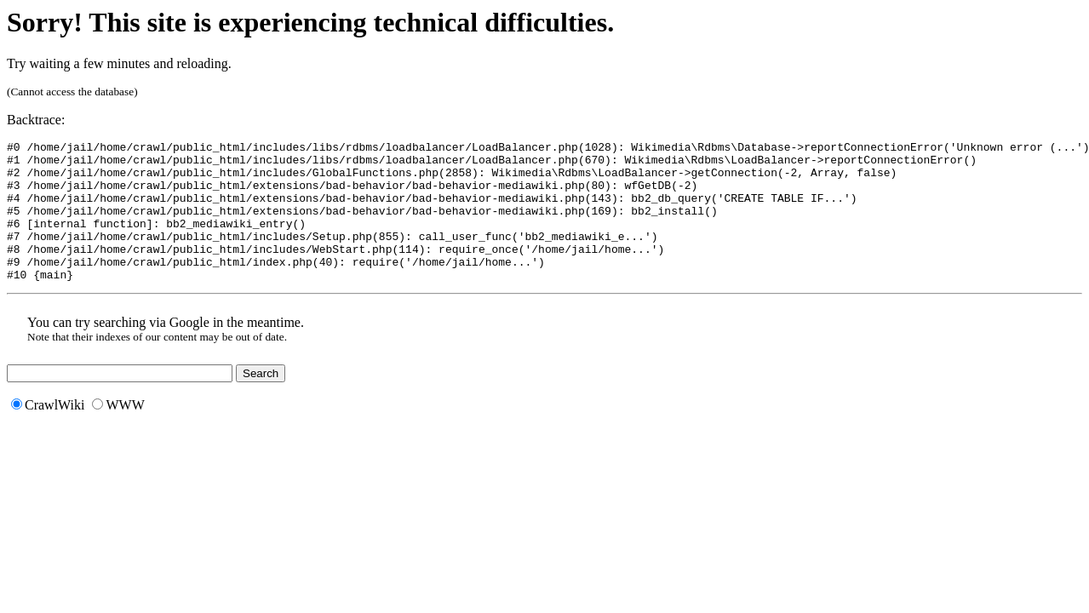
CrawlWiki (47, 433)
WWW (118, 433)
